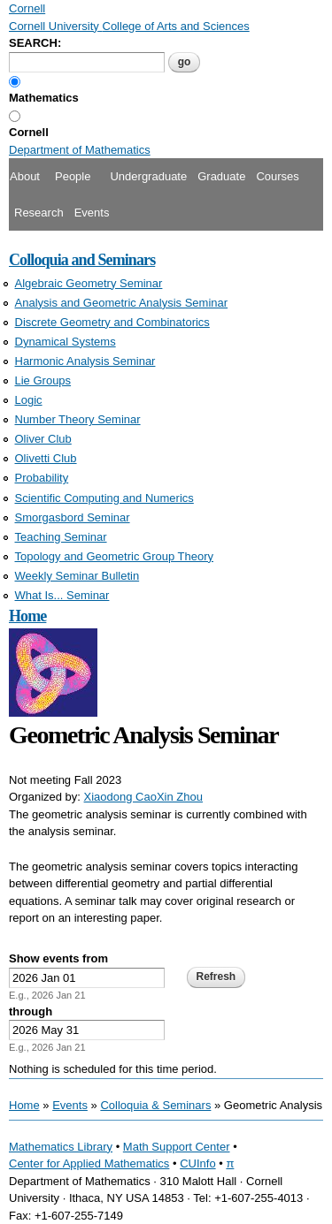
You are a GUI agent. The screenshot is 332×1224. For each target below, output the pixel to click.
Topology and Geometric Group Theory (114, 556)
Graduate (221, 176)
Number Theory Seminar (78, 419)
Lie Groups (43, 380)
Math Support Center (176, 1146)
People (72, 176)
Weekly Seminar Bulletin (77, 575)
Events (92, 212)
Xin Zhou (180, 796)
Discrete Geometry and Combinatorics (112, 322)
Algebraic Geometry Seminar (89, 283)
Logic (28, 400)
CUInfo (197, 1163)
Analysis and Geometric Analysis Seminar (121, 302)
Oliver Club (43, 438)
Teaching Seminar (61, 537)
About (25, 176)
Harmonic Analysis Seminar (85, 361)
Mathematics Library (60, 1146)
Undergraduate (148, 176)
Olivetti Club (46, 458)
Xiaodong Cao (120, 796)
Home (27, 616)
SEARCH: (35, 42)
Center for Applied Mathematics (89, 1163)
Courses (277, 176)
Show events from (58, 958)
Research (39, 212)
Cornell (29, 132)
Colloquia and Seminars (82, 260)
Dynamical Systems (65, 341)
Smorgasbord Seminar (72, 517)
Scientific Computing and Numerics (104, 498)
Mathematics (44, 97)
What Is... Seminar (62, 595)
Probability (42, 477)
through (30, 1011)
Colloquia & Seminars (155, 1105)
